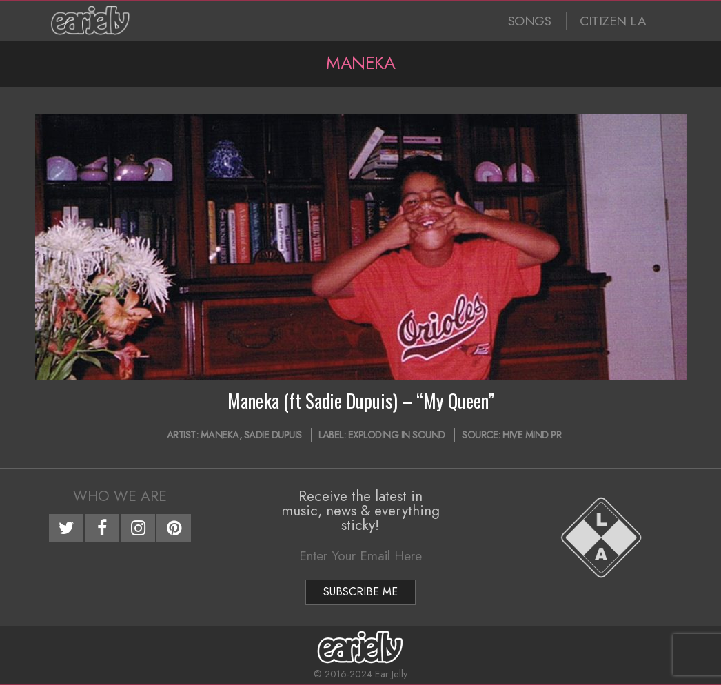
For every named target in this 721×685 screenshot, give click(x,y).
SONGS (529, 21)
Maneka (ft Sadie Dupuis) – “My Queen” (360, 400)
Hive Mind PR (531, 435)
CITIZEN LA (613, 21)
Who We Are (120, 496)
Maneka (220, 435)
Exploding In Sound (396, 435)
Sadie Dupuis (273, 435)
